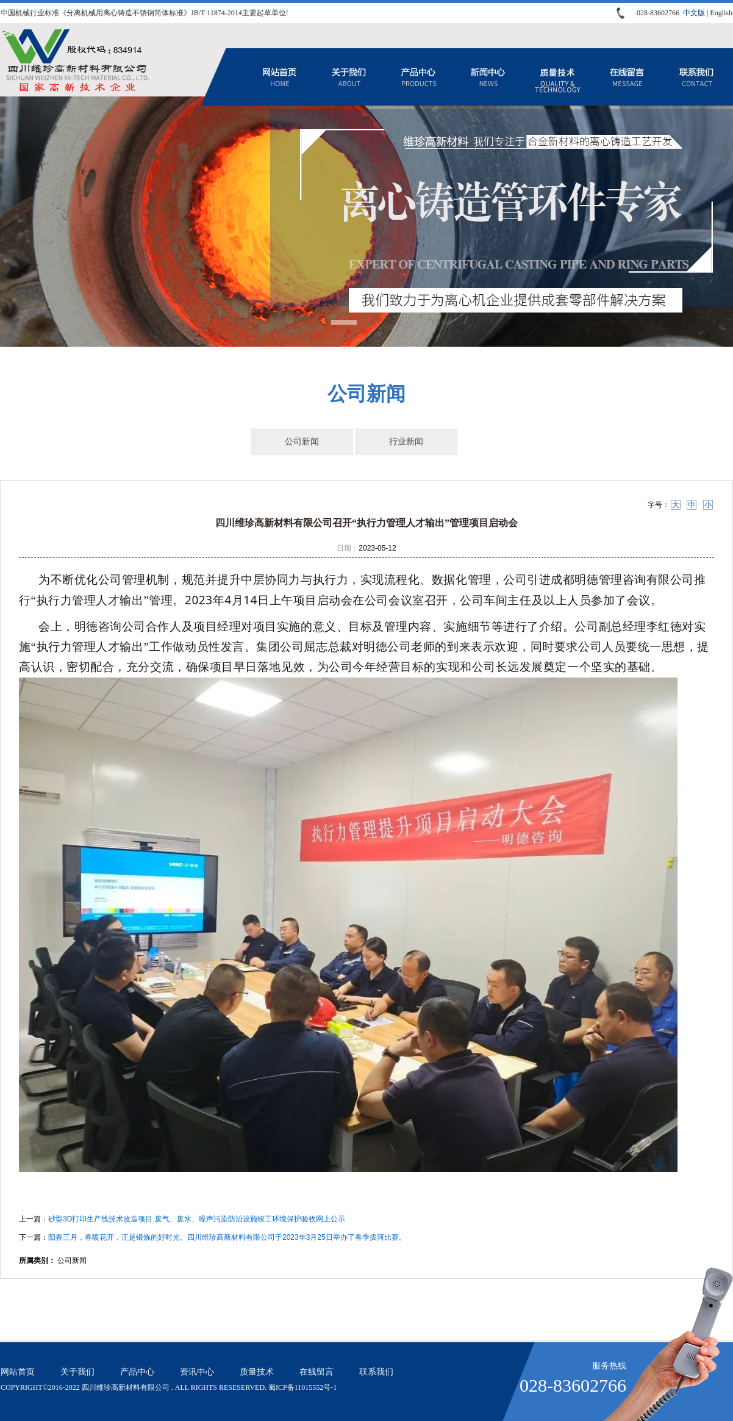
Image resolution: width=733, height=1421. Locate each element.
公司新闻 (302, 441)
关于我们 (349, 77)
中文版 (694, 13)
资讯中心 (488, 77)
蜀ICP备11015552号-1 (302, 1387)
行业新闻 (406, 441)
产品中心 (418, 77)
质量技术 (557, 77)
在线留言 (627, 77)
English (721, 13)
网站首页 (279, 77)
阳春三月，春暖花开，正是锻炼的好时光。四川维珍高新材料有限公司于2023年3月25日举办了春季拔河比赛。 (227, 1237)
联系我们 (696, 77)
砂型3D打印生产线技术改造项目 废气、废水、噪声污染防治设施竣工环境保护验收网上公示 (196, 1219)
